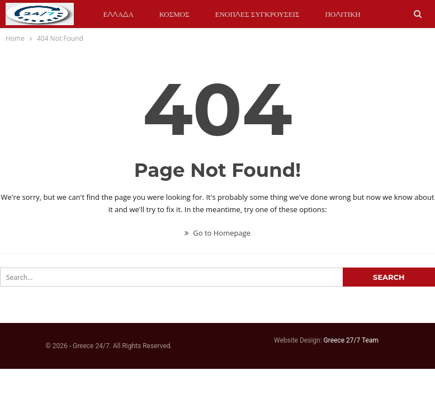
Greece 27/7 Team (351, 340)
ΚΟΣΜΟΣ (174, 14)
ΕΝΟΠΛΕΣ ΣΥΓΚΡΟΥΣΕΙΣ (257, 14)
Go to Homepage (217, 233)
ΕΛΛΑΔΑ (118, 14)
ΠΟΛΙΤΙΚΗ (342, 14)
